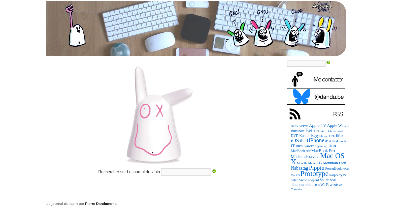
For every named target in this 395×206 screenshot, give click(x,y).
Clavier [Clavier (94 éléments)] (321, 131)
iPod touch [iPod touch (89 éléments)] (339, 141)
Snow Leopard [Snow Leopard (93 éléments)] (309, 180)
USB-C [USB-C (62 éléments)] (316, 184)
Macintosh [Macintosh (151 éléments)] (299, 156)
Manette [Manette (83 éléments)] (302, 163)
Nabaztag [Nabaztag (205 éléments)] (299, 168)
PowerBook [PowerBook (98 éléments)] (333, 168)
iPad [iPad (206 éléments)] (304, 140)
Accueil (322, 6)
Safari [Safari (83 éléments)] (295, 180)
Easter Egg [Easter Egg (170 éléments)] (308, 135)
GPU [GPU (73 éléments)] (332, 136)
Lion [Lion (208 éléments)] (331, 145)
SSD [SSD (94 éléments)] (333, 180)
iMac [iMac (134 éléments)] (340, 135)
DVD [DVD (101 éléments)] (295, 136)
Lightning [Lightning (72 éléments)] (320, 146)
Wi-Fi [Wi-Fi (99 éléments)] (324, 185)
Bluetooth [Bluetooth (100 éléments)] (298, 131)
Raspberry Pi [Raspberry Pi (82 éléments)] (337, 175)
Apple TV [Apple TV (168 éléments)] (317, 125)
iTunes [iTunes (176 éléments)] (297, 145)
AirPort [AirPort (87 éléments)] (303, 126)
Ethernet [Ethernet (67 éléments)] (323, 135)
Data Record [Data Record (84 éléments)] (334, 131)
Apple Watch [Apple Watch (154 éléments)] (338, 125)
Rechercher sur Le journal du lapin (129, 172)
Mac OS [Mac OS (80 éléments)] (314, 157)
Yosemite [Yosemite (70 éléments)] (296, 189)
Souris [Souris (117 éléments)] (324, 180)
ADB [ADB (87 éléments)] (294, 126)
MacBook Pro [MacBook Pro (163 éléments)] (323, 150)
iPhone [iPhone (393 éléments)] (316, 140)
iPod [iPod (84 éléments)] (328, 141)
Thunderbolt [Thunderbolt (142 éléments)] (301, 184)
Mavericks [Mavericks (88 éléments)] (315, 163)
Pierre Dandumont (100, 204)
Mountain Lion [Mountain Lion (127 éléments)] (334, 163)
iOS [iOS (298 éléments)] (295, 140)
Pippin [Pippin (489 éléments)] (316, 167)
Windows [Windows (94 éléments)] (336, 185)
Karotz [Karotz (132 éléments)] (308, 146)
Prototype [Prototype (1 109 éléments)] (314, 173)
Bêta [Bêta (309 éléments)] (310, 130)
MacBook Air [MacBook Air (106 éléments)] (301, 151)
